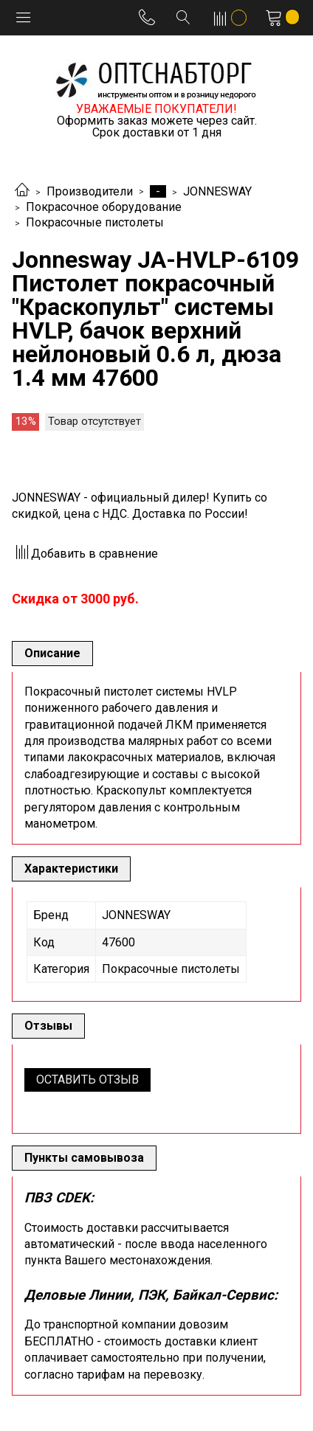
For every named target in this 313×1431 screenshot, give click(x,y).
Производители (90, 191)
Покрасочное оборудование (104, 207)
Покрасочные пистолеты (95, 222)
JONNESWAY (217, 191)
